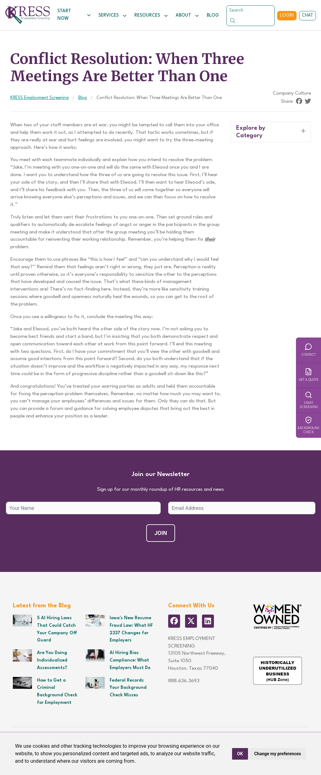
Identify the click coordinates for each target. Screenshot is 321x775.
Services (112, 15)
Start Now (74, 15)
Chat (307, 15)
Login (287, 15)
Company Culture (292, 93)
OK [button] (240, 753)
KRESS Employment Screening (39, 98)
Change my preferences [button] (277, 753)
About (187, 15)
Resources (151, 15)
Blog (213, 15)
